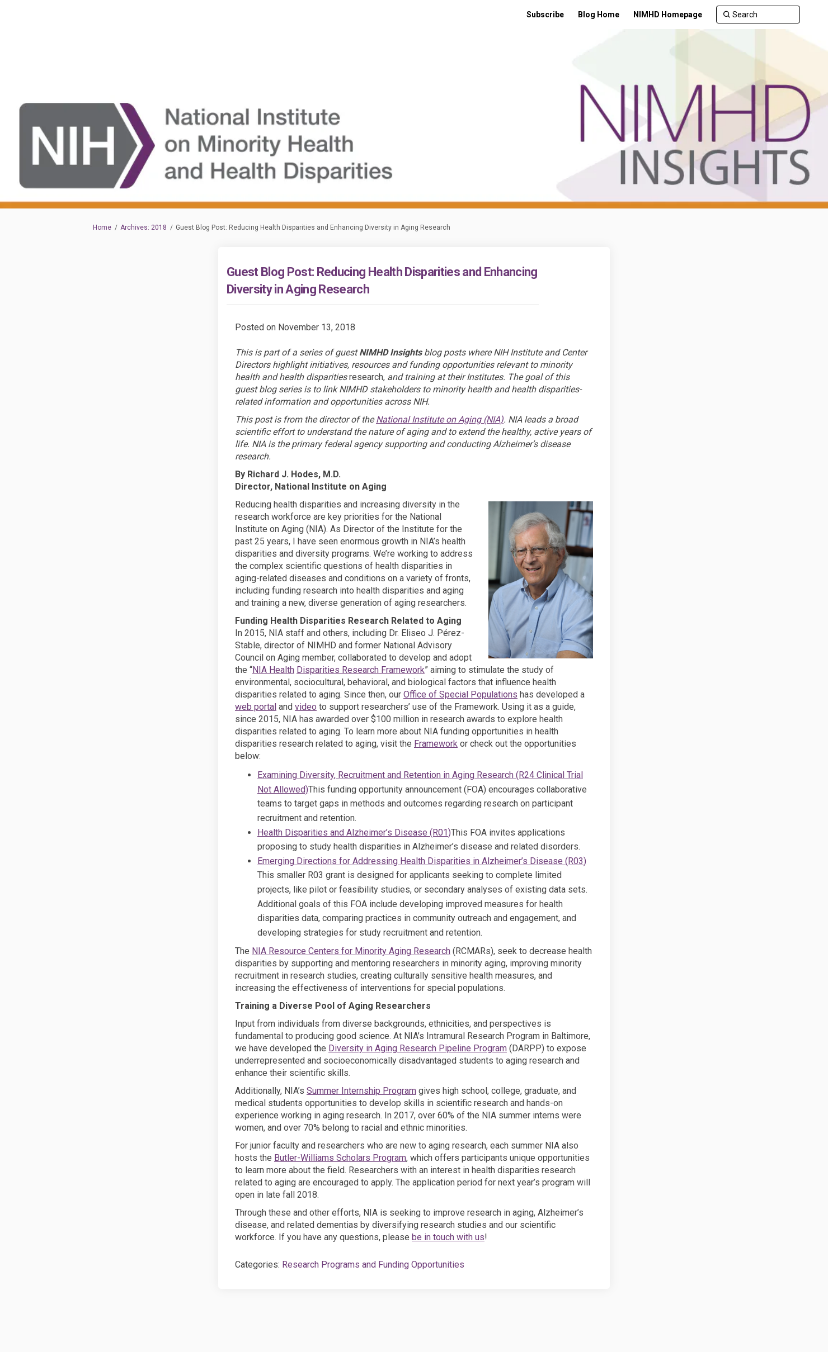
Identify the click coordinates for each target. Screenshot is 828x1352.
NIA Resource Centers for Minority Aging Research (351, 951)
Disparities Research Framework (361, 670)
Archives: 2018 (143, 227)
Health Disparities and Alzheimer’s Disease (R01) (354, 832)
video (306, 706)
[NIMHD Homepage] (668, 14)
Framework (436, 743)
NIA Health (273, 670)
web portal (255, 706)
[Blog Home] (598, 14)
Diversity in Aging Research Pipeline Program (417, 1048)
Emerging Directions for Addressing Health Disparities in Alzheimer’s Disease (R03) (421, 861)
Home (102, 227)
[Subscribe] (545, 14)
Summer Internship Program (361, 1090)
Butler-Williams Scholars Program (340, 1157)
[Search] (758, 14)
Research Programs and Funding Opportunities (373, 1264)
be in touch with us (448, 1237)
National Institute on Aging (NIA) (440, 419)
